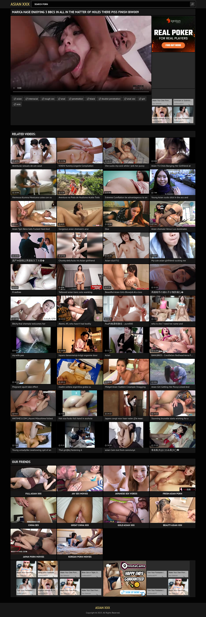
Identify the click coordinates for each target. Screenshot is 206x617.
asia (18, 104)
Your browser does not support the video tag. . (81, 55)
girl (143, 98)
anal (63, 98)
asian (19, 98)
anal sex (131, 98)
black (92, 98)
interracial (33, 98)
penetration (77, 98)
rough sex (49, 98)
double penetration (111, 98)
